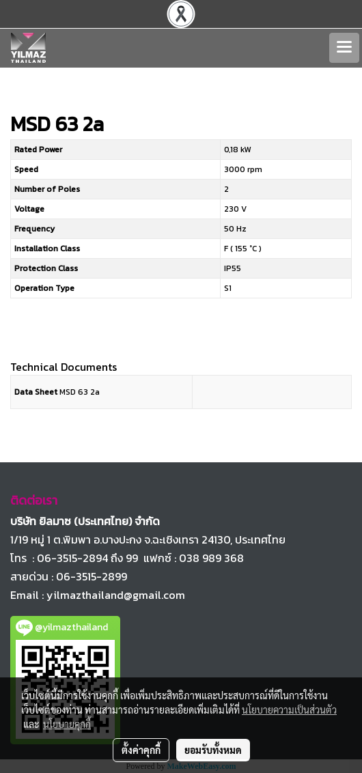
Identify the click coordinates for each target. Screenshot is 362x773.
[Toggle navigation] (344, 48)
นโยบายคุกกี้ (67, 724)
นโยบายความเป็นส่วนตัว (289, 709)
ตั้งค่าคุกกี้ (141, 750)
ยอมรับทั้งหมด (213, 750)
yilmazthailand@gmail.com (115, 595)
